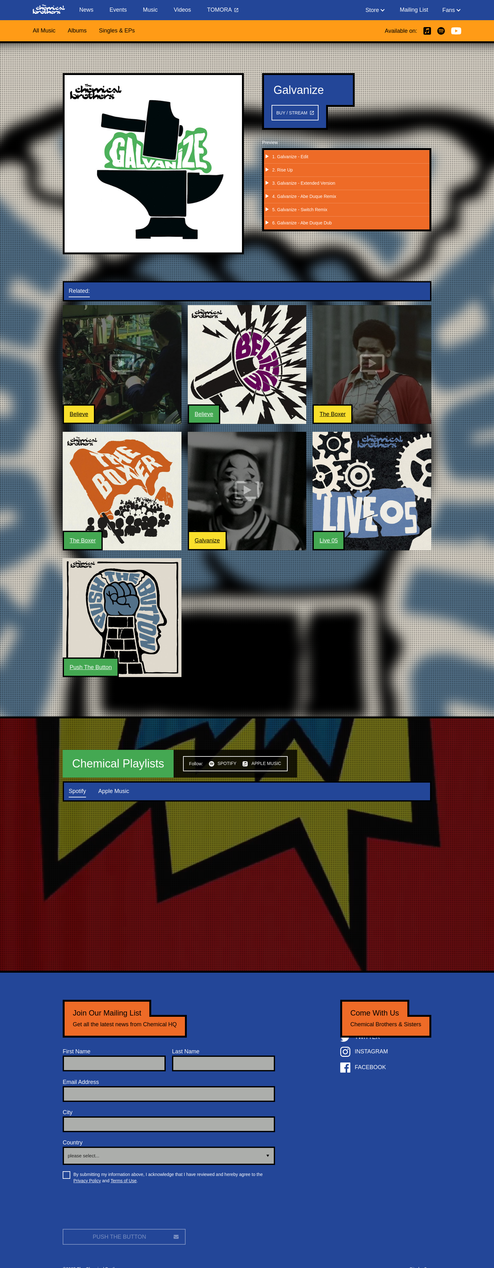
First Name (76, 1051)
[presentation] (110, 1208)
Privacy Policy (87, 1180)
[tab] (85, 291)
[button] (375, 10)
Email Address (81, 1082)
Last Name (185, 1051)
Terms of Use (123, 1180)
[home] (52, 10)
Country (73, 1142)
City (67, 1112)
